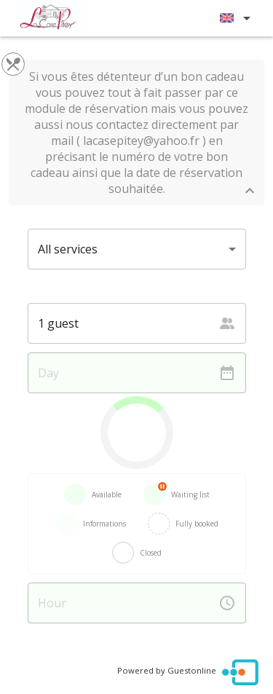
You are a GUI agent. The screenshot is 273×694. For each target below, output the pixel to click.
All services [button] (68, 249)
